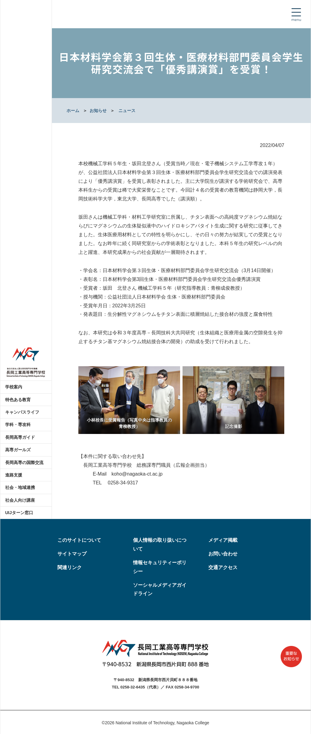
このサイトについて (79, 540)
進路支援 (13, 475)
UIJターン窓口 (19, 512)
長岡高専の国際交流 (24, 462)
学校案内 (13, 386)
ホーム (73, 110)
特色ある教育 (18, 399)
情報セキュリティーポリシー (159, 567)
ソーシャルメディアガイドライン (159, 589)
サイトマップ (72, 553)
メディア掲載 (223, 540)
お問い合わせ (223, 553)
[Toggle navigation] (296, 14)
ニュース (126, 110)
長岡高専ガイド (20, 437)
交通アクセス (223, 567)
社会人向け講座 (20, 500)
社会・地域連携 (20, 487)
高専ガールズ (18, 449)
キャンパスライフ (22, 412)
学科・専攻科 (18, 424)
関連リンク (69, 567)
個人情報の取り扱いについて (159, 544)
